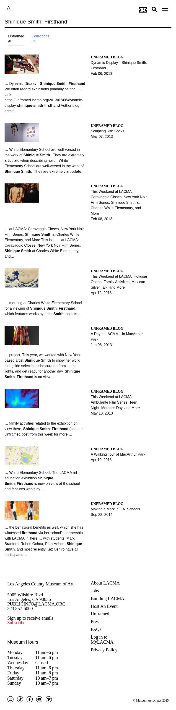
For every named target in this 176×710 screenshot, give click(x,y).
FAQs (96, 629)
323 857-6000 (20, 608)
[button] (155, 9)
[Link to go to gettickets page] (143, 9)
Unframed (100, 613)
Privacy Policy (104, 649)
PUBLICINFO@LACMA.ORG (36, 603)
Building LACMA (107, 598)
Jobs (95, 590)
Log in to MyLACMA (102, 639)
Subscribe (16, 622)
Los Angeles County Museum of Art (40, 583)
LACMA (22, 9)
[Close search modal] (157, 23)
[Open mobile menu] (165, 9)
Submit (168, 22)
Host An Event (104, 606)
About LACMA (105, 582)
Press (95, 621)
